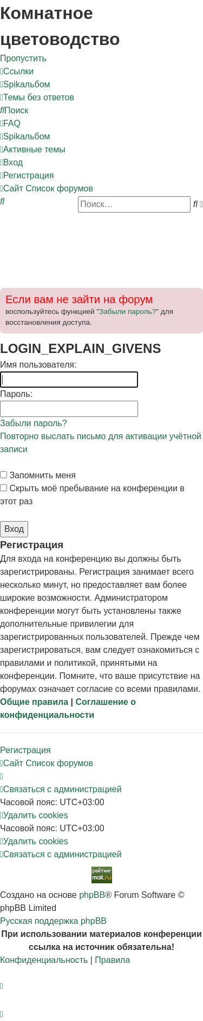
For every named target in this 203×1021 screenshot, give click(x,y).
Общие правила (34, 702)
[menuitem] (25, 84)
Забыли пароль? (127, 311)
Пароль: (16, 394)
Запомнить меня (38, 475)
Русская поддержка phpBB (53, 921)
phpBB (92, 895)
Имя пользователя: (38, 364)
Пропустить (23, 58)
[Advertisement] (101, 246)
